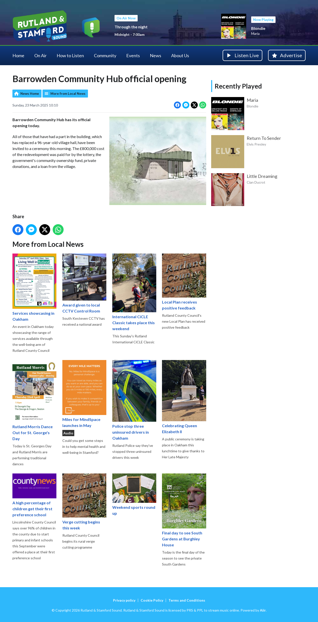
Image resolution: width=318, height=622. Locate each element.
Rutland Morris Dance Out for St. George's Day (34, 400)
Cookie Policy (152, 600)
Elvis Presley (256, 144)
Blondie (258, 28)
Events (133, 55)
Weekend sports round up (134, 494)
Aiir (263, 610)
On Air (40, 55)
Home (18, 55)
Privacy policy (124, 600)
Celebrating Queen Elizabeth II (184, 397)
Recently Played (238, 86)
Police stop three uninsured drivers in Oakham (134, 400)
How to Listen (70, 55)
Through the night (131, 26)
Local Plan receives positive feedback (184, 281)
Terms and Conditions (186, 600)
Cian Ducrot (256, 182)
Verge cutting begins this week (84, 501)
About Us (180, 55)
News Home (29, 94)
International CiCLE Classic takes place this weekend (134, 292)
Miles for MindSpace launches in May (84, 394)
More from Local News (67, 94)
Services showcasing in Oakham (34, 287)
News (155, 55)
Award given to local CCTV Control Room (84, 283)
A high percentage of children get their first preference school (34, 495)
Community (105, 55)
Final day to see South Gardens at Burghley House (184, 510)
